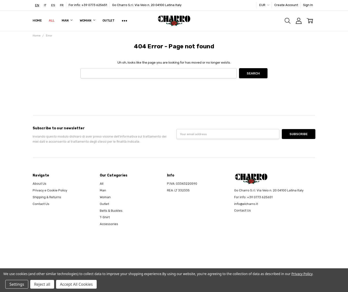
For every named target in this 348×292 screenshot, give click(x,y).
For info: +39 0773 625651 (88, 5)
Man (67, 20)
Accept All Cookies (76, 284)
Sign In (308, 5)
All (51, 20)
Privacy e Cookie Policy (50, 190)
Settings (16, 284)
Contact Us (41, 204)
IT (45, 5)
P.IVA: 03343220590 (182, 183)
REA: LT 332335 (178, 190)
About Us (39, 183)
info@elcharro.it (246, 204)
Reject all (42, 284)
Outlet (108, 20)
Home (37, 20)
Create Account (286, 5)
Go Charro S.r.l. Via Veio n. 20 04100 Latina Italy (146, 5)
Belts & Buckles (111, 210)
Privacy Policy (301, 273)
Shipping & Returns (47, 197)
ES (53, 5)
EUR (264, 5)
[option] (45, 5)
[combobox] (37, 5)
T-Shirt (105, 217)
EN (37, 5)
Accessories (109, 224)
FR (62, 5)
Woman (87, 20)
